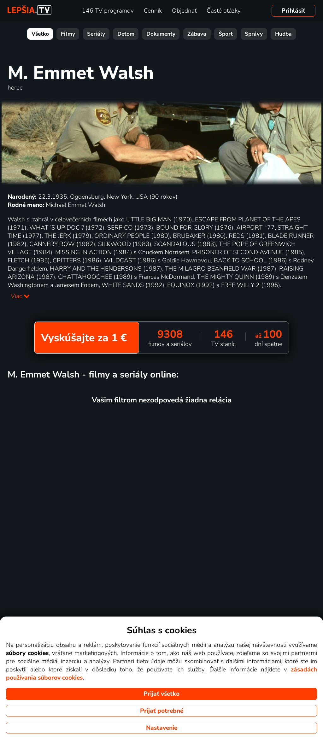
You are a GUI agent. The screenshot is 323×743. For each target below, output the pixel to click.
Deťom (125, 34)
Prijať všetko (161, 694)
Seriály (96, 34)
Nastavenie (161, 728)
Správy (254, 34)
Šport (226, 34)
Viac (20, 296)
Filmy (68, 34)
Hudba (283, 34)
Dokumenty (160, 34)
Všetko (40, 34)
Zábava (196, 34)
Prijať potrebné (161, 711)
